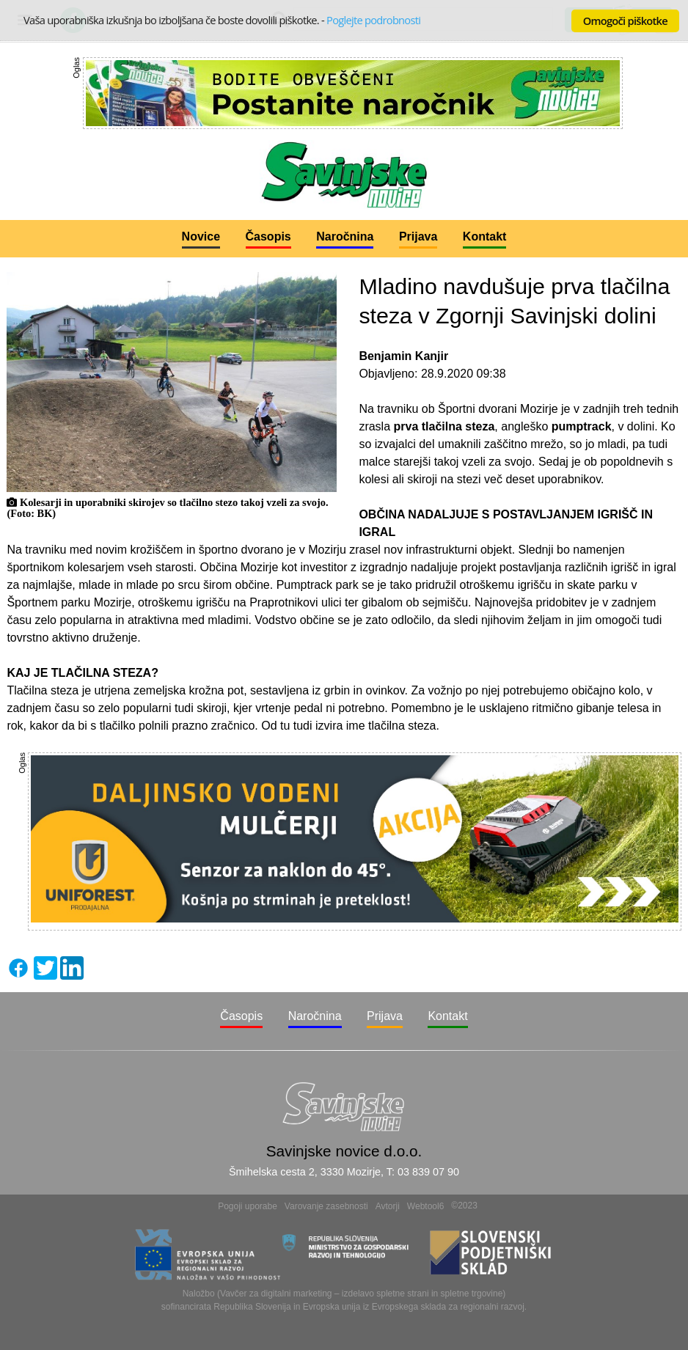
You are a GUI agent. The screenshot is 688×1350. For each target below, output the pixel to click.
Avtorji (388, 1206)
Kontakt (485, 236)
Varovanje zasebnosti (326, 1206)
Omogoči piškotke (625, 20)
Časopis (268, 236)
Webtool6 (425, 1206)
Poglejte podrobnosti (373, 19)
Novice (201, 236)
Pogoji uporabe (247, 1206)
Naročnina (344, 236)
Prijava (418, 236)
